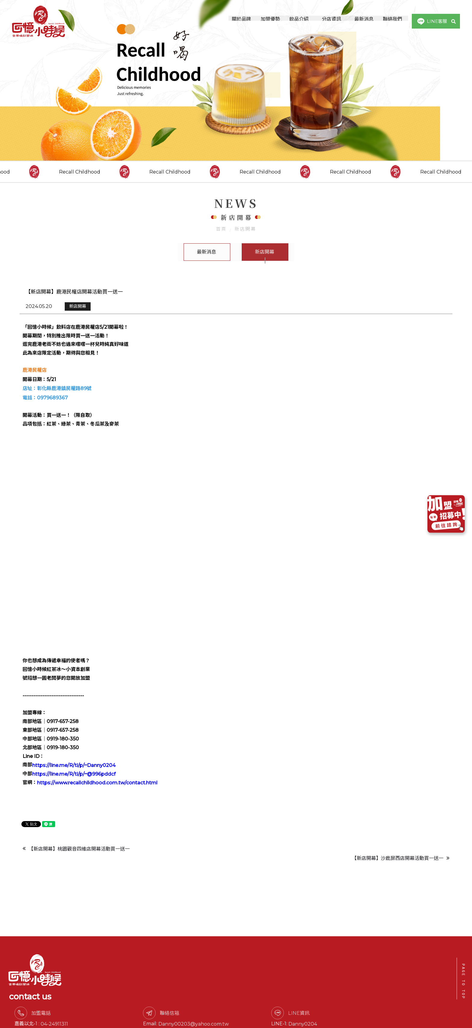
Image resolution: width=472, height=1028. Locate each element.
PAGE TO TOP (463, 981)
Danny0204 (375, 996)
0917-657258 (125, 1014)
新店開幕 (245, 238)
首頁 (221, 238)
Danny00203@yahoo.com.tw (266, 996)
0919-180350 (131, 1005)
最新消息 (206, 261)
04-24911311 (128, 996)
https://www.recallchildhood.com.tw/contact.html (97, 794)
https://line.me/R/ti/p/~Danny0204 (73, 776)
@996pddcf (389, 1005)
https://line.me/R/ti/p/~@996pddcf (73, 785)
